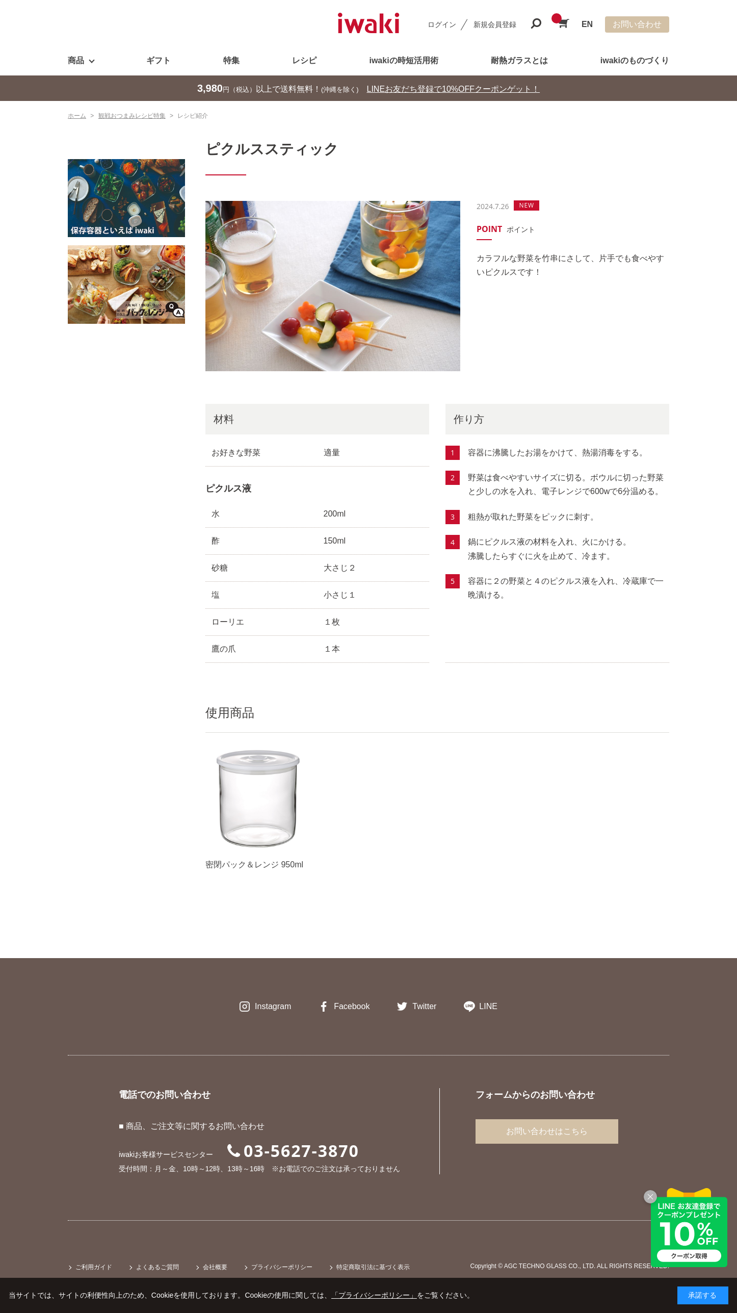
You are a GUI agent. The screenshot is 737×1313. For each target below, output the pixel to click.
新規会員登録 (494, 24)
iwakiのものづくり (634, 60)
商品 (76, 60)
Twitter (424, 1006)
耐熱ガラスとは (519, 60)
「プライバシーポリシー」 (374, 1295)
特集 (231, 60)
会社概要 (215, 1267)
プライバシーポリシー (281, 1267)
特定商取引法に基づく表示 (373, 1267)
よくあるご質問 (157, 1267)
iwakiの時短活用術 (403, 60)
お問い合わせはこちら (547, 1131)
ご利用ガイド (93, 1267)
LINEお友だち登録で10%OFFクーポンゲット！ (453, 89)
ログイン (442, 24)
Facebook (352, 1006)
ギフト (158, 60)
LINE (488, 1006)
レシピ (304, 60)
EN (587, 24)
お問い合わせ (637, 24)
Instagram (273, 1006)
